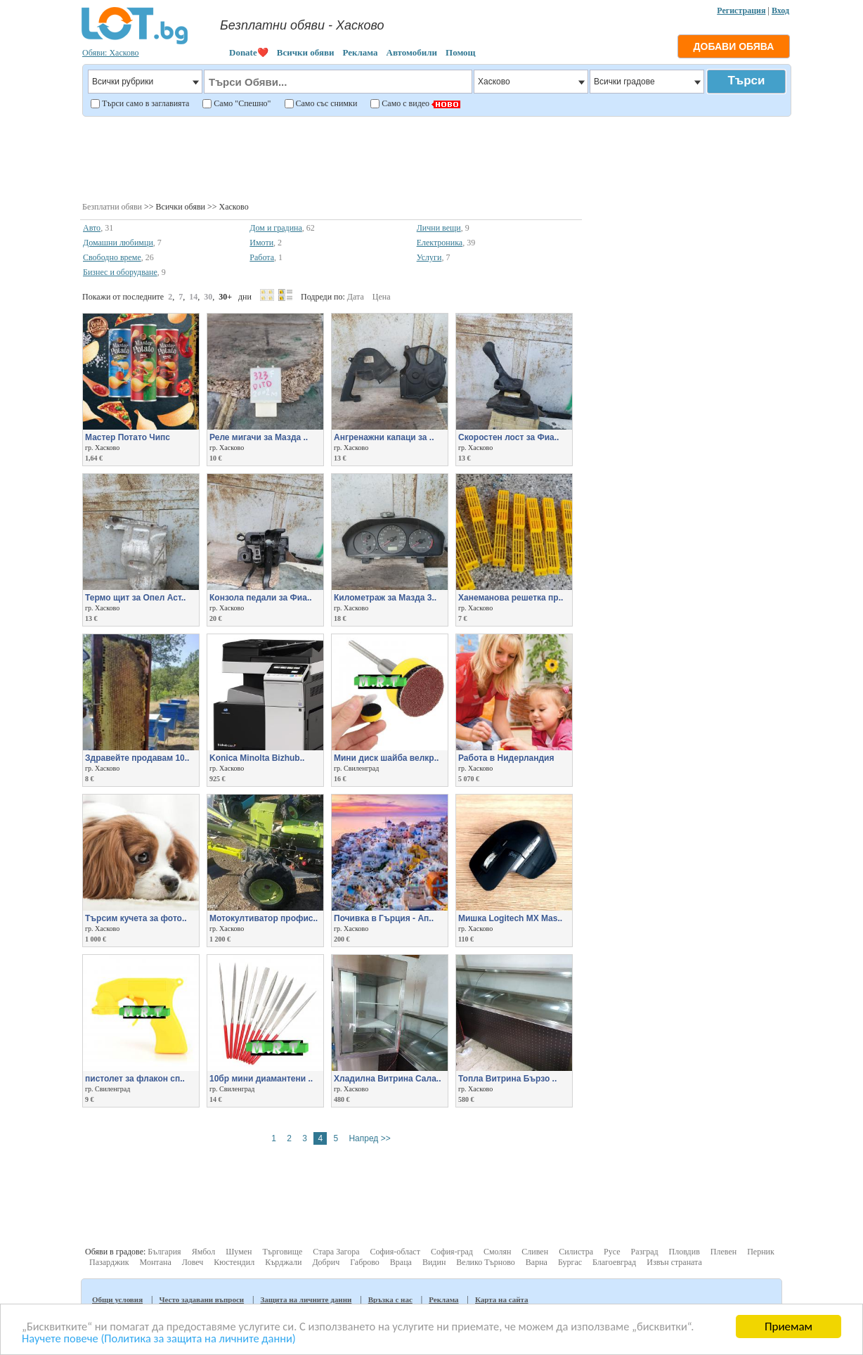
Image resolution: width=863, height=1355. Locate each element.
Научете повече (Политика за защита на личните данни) (163, 1338)
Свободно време (112, 257)
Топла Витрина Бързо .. (507, 1079)
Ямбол (204, 1252)
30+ (225, 297)
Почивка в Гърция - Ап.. (384, 918)
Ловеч (193, 1262)
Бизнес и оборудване (120, 272)
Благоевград (614, 1262)
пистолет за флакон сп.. (135, 1079)
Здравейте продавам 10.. (137, 758)
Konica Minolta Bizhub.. (256, 758)
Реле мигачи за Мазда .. (258, 437)
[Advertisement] (436, 157)
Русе (612, 1252)
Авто (91, 228)
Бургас (570, 1262)
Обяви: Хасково (110, 53)
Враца (401, 1262)
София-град (452, 1252)
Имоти (261, 243)
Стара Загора (336, 1252)
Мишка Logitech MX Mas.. (510, 918)
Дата (355, 297)
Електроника (440, 243)
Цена (381, 297)
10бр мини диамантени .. (261, 1079)
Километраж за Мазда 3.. (385, 598)
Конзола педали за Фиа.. (260, 598)
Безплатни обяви (112, 207)
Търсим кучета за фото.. (136, 918)
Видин (434, 1262)
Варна (536, 1262)
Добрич (325, 1262)
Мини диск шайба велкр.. (386, 758)
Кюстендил (234, 1262)
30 (208, 297)
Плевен (723, 1252)
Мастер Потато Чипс (127, 437)
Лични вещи (439, 228)
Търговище (282, 1252)
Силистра (576, 1252)
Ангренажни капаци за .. (384, 437)
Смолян (497, 1252)
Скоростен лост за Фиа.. (508, 437)
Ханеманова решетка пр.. (510, 598)
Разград (644, 1252)
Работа (261, 257)
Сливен (534, 1252)
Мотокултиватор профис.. (263, 918)
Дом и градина (275, 228)
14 (193, 297)
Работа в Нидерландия (506, 758)
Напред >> (369, 1138)
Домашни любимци (118, 243)
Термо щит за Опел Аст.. (135, 598)
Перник (760, 1252)
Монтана (155, 1262)
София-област (395, 1252)
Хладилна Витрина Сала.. (387, 1079)
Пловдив (684, 1252)
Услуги (429, 257)
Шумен (239, 1252)
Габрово (364, 1262)
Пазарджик (109, 1262)
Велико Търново (485, 1262)
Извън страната (674, 1262)
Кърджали (283, 1262)
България (164, 1252)
